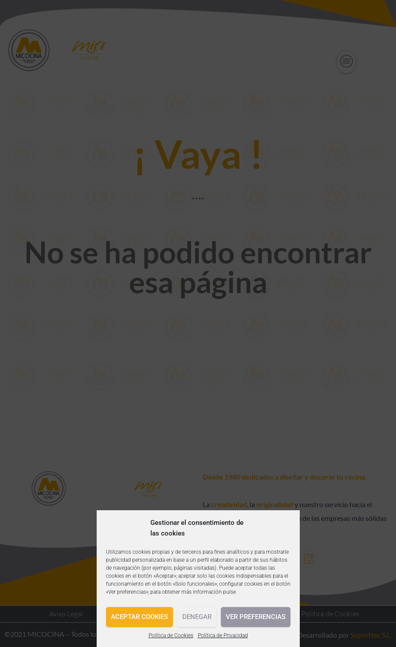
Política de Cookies (171, 635)
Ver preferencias (256, 617)
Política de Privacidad (223, 635)
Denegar (197, 617)
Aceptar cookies (139, 617)
